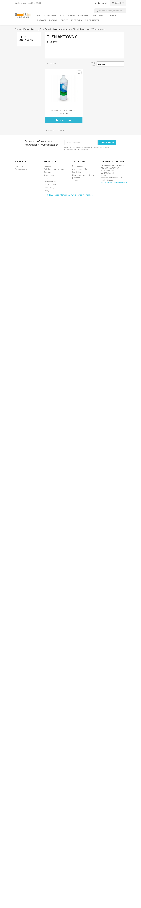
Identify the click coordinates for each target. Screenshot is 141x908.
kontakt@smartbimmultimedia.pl (114, 182)
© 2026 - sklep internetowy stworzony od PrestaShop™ (70, 195)
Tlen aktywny (26, 38)
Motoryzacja (99, 15)
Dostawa (47, 166)
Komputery (84, 15)
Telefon (70, 15)
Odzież (64, 20)
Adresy (75, 181)
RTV (62, 15)
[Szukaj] (110, 10)
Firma (113, 15)
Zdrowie (41, 20)
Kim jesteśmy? (50, 175)
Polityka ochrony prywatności (56, 169)
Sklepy (46, 191)
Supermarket (92, 20)
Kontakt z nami (50, 184)
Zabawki (53, 20)
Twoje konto (79, 161)
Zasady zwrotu (50, 181)
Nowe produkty (21, 169)
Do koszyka (64, 120)
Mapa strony (49, 187)
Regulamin (48, 172)
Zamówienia (77, 172)
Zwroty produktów (79, 169)
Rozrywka (76, 20)
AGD (39, 15)
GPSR (46, 178)
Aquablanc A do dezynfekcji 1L (63, 110)
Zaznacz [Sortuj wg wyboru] (110, 64)
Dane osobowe (78, 166)
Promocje (19, 166)
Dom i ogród (50, 15)
